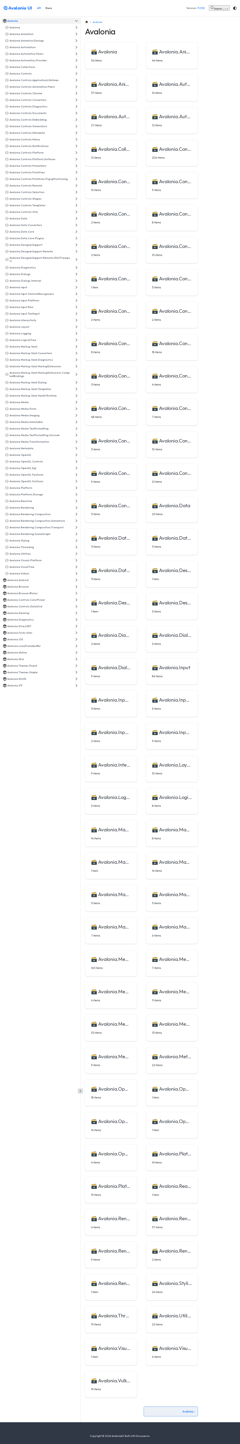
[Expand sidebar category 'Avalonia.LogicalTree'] (76, 340)
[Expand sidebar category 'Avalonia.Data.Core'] (76, 232)
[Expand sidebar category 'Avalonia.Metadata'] (76, 448)
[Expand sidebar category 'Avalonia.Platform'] (76, 488)
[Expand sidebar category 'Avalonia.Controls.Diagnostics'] (76, 106)
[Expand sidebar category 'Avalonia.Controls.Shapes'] (76, 199)
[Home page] (86, 22)
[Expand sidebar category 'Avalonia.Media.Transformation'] (76, 442)
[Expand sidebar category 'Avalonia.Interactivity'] (76, 320)
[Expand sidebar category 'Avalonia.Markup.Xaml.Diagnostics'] (76, 360)
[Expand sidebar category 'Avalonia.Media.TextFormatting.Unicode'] (76, 435)
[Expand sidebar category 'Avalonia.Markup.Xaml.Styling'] (76, 382)
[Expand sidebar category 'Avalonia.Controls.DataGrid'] (76, 606)
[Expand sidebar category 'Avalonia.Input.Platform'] (76, 300)
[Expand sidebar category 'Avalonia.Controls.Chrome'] (76, 93)
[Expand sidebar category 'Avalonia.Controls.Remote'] (76, 185)
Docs (49, 8)
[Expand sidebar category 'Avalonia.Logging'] (76, 333)
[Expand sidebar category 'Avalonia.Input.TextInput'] (76, 314)
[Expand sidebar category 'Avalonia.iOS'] (76, 639)
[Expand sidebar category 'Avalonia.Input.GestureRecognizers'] (76, 294)
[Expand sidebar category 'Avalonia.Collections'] (76, 67)
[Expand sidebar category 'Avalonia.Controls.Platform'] (76, 153)
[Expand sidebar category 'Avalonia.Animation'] (76, 34)
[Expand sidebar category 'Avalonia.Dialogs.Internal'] (76, 281)
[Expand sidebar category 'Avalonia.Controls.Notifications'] (76, 146)
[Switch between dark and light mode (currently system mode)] (235, 8)
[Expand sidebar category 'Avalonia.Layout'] (76, 327)
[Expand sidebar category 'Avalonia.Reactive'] (76, 501)
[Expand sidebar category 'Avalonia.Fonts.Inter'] (76, 633)
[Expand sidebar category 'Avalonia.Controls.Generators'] (76, 126)
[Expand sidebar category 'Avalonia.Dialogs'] (76, 274)
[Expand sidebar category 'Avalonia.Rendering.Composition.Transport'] (76, 527)
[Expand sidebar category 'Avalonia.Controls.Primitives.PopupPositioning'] (76, 179)
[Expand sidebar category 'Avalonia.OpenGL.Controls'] (76, 461)
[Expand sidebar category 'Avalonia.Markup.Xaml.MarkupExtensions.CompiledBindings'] (76, 374)
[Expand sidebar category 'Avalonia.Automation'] (76, 47)
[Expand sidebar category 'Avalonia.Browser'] (76, 587)
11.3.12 (201, 8)
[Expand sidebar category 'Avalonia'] (76, 27)
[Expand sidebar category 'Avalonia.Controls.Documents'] (76, 113)
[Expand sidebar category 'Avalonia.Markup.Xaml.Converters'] (76, 353)
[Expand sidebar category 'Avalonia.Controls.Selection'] (76, 192)
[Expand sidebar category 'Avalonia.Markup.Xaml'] (76, 347)
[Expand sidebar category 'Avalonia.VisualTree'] (76, 567)
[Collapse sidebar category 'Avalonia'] (76, 21)
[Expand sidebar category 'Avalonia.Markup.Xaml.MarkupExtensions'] (76, 366)
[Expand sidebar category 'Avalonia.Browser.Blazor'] (76, 593)
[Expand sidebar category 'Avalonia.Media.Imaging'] (76, 415)
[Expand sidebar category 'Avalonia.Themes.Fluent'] (76, 666)
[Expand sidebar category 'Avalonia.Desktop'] (76, 613)
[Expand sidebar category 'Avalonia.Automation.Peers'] (76, 54)
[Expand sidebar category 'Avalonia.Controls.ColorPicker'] (76, 600)
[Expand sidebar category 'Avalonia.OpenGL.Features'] (76, 475)
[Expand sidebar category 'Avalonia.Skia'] (76, 659)
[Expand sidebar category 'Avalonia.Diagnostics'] (76, 267)
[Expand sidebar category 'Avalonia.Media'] (76, 402)
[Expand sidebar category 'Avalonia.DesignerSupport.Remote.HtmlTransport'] (76, 259)
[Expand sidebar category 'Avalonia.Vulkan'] (76, 573)
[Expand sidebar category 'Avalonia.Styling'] (76, 540)
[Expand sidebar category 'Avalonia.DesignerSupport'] (76, 245)
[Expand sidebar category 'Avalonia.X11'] (76, 685)
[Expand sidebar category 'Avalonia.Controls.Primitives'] (76, 172)
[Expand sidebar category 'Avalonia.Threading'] (76, 547)
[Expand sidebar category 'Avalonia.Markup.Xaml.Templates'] (76, 389)
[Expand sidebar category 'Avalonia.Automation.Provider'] (76, 60)
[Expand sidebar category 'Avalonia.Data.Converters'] (76, 225)
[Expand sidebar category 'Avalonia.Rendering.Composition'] (76, 514)
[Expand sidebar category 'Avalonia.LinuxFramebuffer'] (76, 646)
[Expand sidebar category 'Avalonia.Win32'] (76, 679)
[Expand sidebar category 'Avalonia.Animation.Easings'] (76, 41)
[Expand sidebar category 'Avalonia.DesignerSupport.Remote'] (76, 251)
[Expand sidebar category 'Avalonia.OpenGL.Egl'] (76, 468)
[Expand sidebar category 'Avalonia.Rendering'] (76, 508)
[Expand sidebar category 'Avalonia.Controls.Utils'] (76, 212)
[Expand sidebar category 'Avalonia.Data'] (76, 218)
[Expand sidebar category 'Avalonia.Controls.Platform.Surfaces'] (76, 159)
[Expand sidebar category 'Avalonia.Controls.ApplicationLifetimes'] (76, 80)
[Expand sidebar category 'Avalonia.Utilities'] (76, 554)
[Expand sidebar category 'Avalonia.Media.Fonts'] (76, 409)
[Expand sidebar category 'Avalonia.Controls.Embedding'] (76, 120)
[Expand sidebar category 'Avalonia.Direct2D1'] (76, 626)
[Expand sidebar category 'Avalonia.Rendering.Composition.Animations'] (76, 521)
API (39, 8)
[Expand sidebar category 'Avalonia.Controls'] (76, 73)
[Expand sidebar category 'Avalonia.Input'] (76, 287)
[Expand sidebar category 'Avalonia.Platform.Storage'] (76, 494)
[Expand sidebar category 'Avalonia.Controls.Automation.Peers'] (76, 87)
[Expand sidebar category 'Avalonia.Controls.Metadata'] (76, 133)
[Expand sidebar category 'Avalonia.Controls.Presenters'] (76, 166)
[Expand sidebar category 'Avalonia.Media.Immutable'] (76, 422)
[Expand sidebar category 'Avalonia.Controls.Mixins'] (76, 139)
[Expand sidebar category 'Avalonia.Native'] (76, 652)
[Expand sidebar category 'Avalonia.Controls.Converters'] (76, 100)
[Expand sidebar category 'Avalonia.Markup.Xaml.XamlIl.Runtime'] (76, 396)
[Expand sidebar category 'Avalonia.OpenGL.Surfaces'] (76, 481)
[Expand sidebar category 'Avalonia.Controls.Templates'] (76, 205)
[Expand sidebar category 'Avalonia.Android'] (76, 580)
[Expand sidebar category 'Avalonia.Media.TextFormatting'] (76, 428)
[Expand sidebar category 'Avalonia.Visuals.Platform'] (76, 560)
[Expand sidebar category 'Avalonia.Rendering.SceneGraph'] (76, 534)
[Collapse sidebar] (80, 1091)
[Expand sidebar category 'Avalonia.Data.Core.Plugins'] (76, 238)
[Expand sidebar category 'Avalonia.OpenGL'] (76, 455)
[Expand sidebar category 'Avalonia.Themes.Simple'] (76, 672)
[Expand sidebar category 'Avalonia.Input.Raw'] (76, 307)
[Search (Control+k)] (219, 8)
